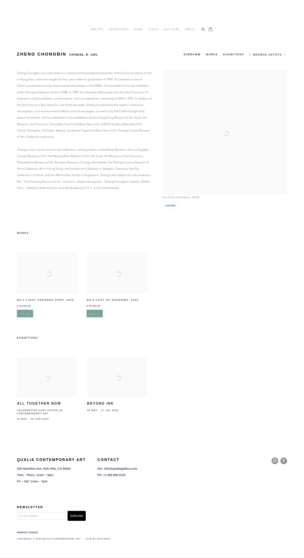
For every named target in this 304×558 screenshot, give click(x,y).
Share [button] (171, 205)
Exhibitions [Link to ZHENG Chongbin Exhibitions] (233, 54)
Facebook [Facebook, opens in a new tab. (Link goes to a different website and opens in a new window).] (283, 460)
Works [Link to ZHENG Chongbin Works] (212, 54)
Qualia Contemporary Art (152, 13)
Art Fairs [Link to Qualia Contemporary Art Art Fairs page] (172, 29)
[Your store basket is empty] (210, 29)
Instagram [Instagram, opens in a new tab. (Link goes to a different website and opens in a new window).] (274, 460)
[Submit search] (203, 28)
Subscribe (76, 515)
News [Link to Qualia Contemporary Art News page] (138, 29)
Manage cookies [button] (27, 532)
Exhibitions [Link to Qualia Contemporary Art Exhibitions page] (119, 29)
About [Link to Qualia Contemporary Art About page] (190, 29)
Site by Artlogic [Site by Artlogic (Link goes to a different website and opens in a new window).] (98, 539)
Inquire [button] (25, 322)
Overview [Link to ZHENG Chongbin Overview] (192, 54)
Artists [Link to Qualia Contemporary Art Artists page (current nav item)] (97, 29)
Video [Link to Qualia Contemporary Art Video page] (153, 29)
